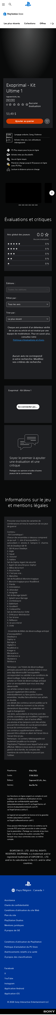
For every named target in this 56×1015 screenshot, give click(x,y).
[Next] (51, 192)
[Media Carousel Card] (23, 193)
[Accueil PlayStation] (28, 4)
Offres (43, 23)
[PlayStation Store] (13, 13)
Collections (29, 23)
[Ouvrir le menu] (3, 4)
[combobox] (28, 289)
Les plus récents (12, 23)
